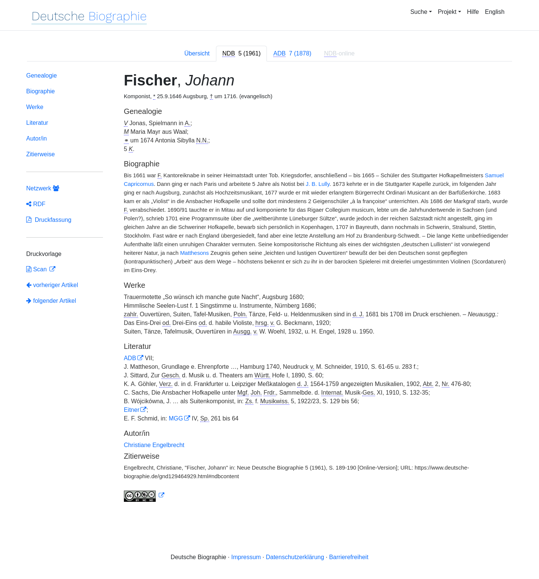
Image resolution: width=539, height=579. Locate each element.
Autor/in (36, 138)
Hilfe (473, 12)
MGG (176, 418)
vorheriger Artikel (52, 285)
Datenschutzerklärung (295, 557)
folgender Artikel (51, 301)
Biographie (40, 91)
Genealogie (41, 75)
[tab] (241, 53)
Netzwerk (42, 188)
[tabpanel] (269, 288)
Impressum (246, 557)
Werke (34, 107)
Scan (37, 269)
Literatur (37, 123)
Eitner (132, 410)
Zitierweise (40, 154)
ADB (130, 358)
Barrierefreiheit (348, 557)
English (495, 12)
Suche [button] (418, 12)
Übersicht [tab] (197, 53)
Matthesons (194, 253)
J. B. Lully (317, 184)
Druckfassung (48, 220)
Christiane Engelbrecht (154, 445)
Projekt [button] (447, 12)
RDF (35, 204)
